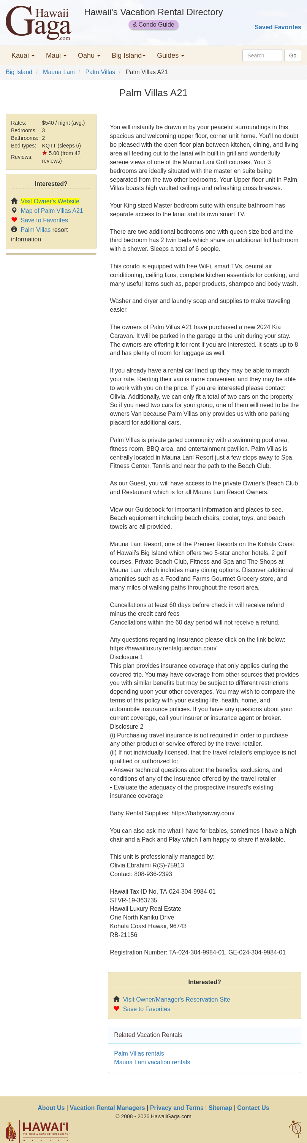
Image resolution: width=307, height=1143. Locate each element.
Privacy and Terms (177, 1108)
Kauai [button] (23, 55)
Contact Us (253, 1108)
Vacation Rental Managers (107, 1108)
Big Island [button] (129, 55)
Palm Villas (100, 72)
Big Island (19, 72)
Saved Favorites (278, 27)
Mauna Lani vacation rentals (152, 1062)
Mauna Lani (59, 72)
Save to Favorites (44, 220)
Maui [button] (56, 55)
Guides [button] (170, 55)
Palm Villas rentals (139, 1053)
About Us (51, 1108)
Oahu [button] (89, 55)
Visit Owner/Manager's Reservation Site (176, 999)
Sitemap (220, 1108)
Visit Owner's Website (50, 201)
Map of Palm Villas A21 (52, 211)
